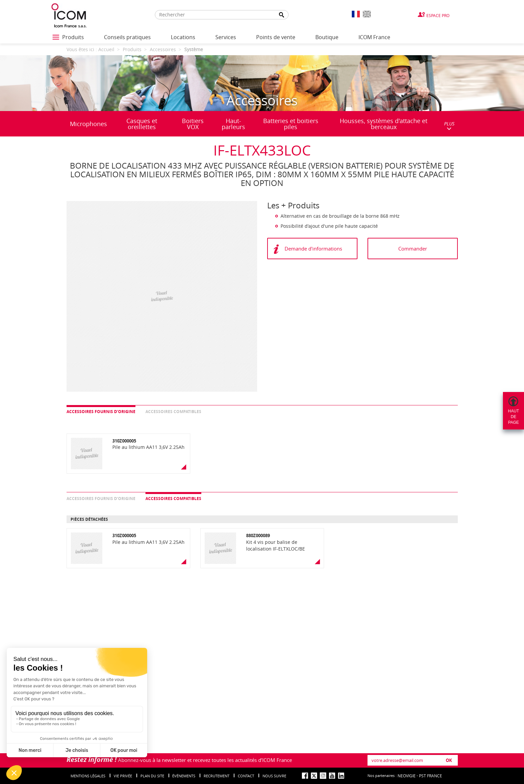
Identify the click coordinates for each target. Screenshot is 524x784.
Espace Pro (437, 15)
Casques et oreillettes (141, 124)
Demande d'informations (313, 248)
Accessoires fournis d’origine (101, 411)
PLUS (449, 125)
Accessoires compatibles (173, 411)
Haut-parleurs (233, 124)
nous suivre (274, 775)
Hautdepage (513, 417)
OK (449, 760)
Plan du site (152, 775)
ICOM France (374, 37)
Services (225, 37)
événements (183, 775)
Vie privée (123, 775)
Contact (246, 775)
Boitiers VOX (193, 124)
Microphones (88, 124)
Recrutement (216, 775)
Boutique (326, 37)
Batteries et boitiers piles (290, 124)
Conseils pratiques (127, 37)
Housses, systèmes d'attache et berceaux (383, 124)
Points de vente (275, 37)
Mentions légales (88, 775)
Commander (412, 248)
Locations (183, 37)
